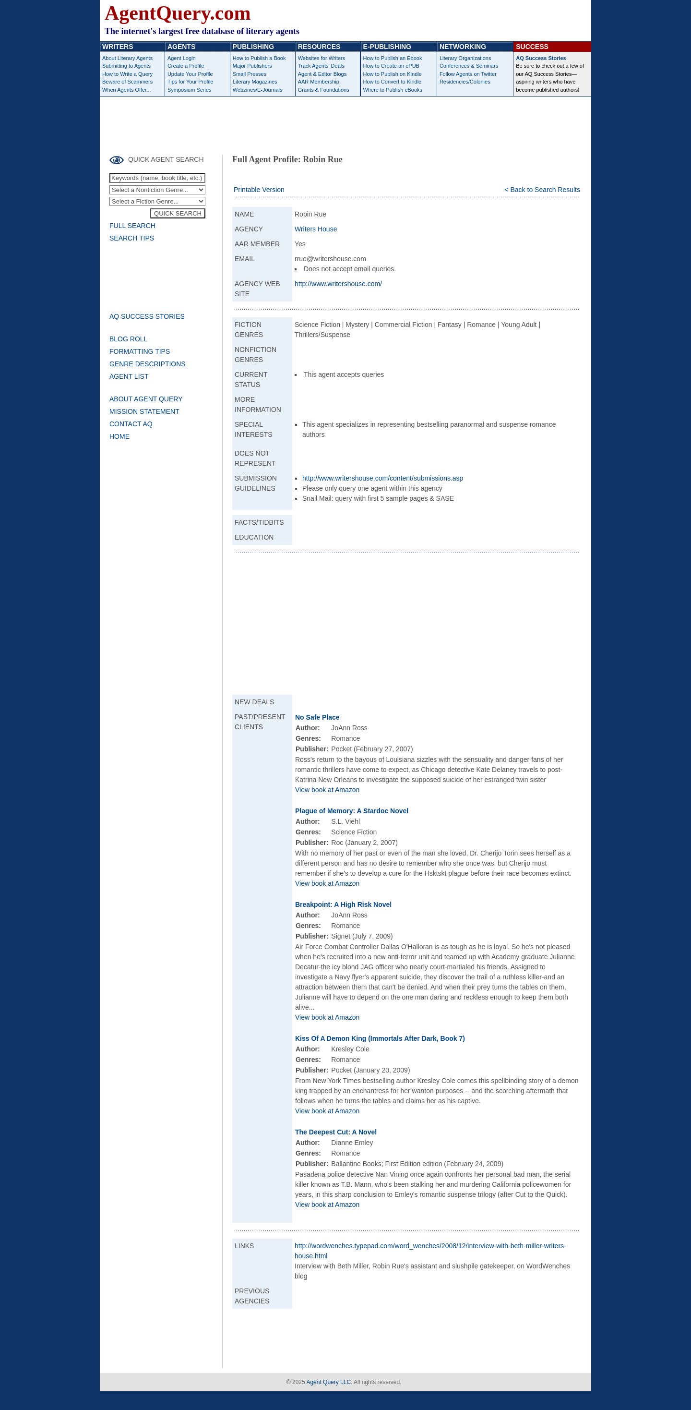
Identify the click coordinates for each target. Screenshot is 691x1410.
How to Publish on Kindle (392, 74)
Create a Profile (185, 66)
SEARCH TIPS (131, 238)
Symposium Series (189, 90)
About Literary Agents (127, 58)
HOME (119, 436)
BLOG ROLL (128, 339)
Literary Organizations (465, 58)
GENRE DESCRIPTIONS (147, 364)
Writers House (316, 229)
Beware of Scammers (127, 81)
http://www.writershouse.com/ (338, 284)
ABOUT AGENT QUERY (146, 399)
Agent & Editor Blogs (322, 74)
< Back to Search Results (542, 189)
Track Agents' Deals (321, 66)
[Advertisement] (345, 123)
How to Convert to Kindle (392, 81)
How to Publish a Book (259, 58)
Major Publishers (252, 66)
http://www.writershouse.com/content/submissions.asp (382, 478)
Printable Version (259, 189)
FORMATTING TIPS (139, 351)
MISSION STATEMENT (144, 411)
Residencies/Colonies (465, 81)
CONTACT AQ (131, 424)
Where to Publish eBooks (393, 90)
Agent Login (181, 58)
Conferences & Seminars (469, 66)
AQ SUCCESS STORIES (147, 316)
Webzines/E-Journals (258, 90)
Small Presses (249, 74)
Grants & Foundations (323, 90)
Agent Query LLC (328, 1382)
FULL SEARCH (132, 225)
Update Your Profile (190, 74)
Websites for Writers (322, 58)
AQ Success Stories (541, 58)
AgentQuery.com (177, 13)
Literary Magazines (255, 81)
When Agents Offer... (126, 90)
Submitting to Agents (126, 66)
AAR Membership (318, 81)
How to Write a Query (127, 74)
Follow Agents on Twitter (468, 74)
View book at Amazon (327, 790)
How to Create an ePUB (391, 66)
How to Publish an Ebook (392, 58)
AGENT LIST (128, 376)
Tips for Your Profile (190, 81)
